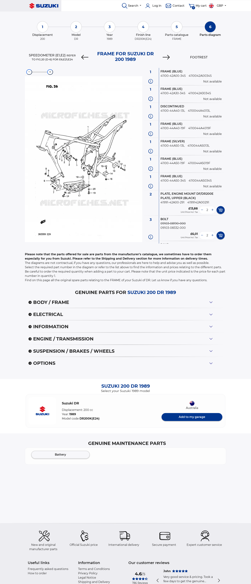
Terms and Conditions (94, 569)
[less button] (202, 210)
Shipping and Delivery (94, 582)
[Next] (166, 57)
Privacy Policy (88, 573)
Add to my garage (192, 417)
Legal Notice (87, 577)
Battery (60, 454)
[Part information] (150, 81)
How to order (37, 573)
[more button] (212, 210)
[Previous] (85, 57)
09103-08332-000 (173, 227)
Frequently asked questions (48, 569)
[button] (42, 411)
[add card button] (221, 210)
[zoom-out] (29, 72)
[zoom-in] (50, 72)
